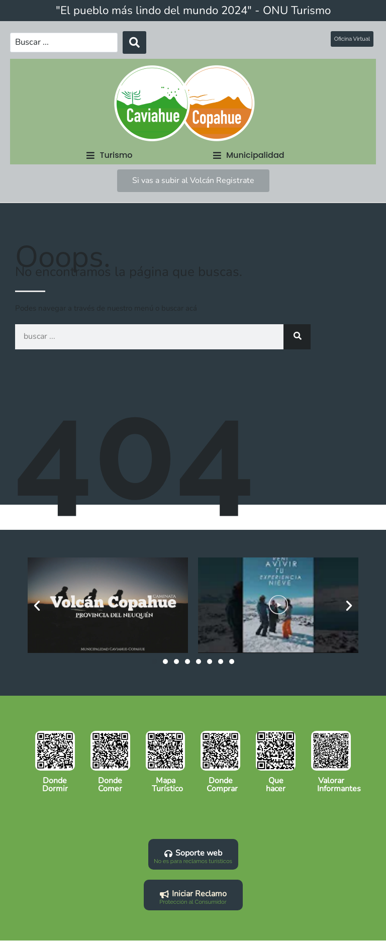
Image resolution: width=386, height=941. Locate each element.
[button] (109, 154)
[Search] (297, 335)
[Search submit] (128, 41)
